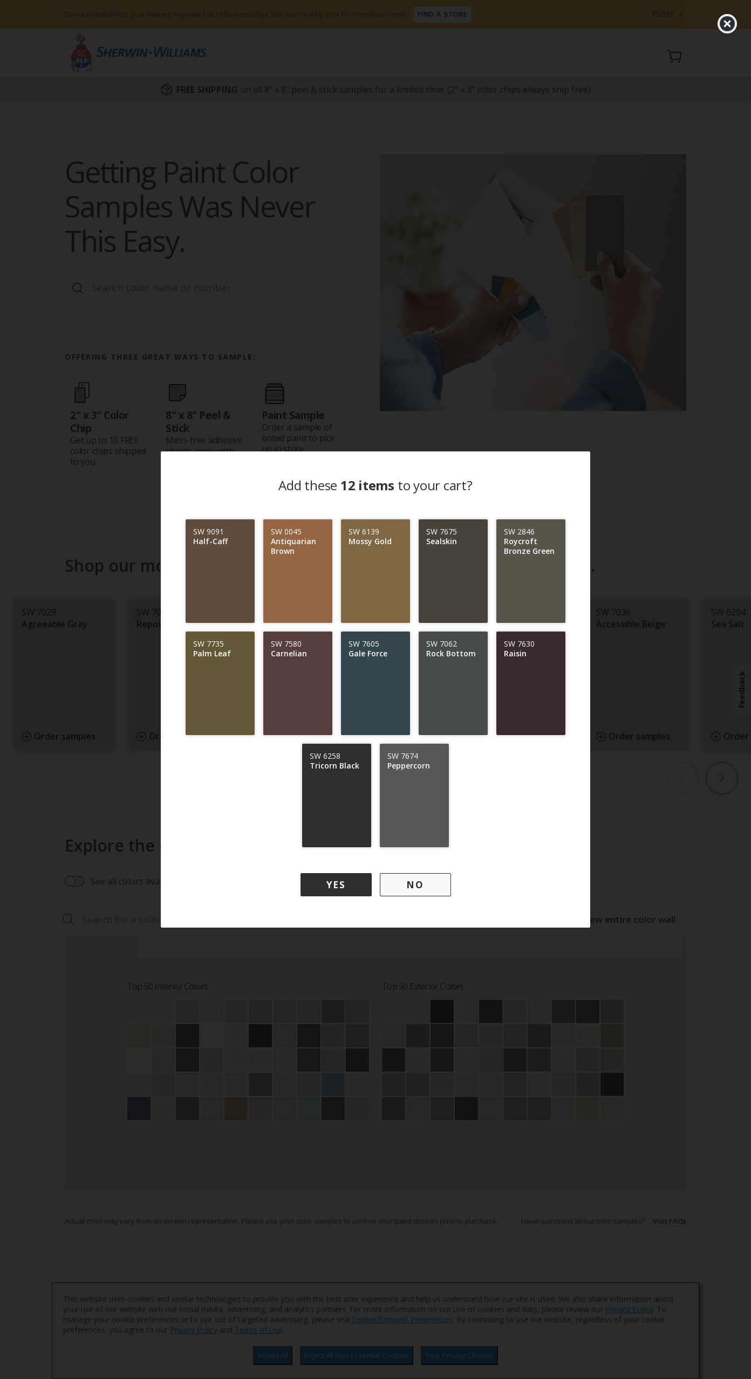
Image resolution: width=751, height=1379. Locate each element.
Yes (336, 885)
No (415, 885)
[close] (727, 23)
